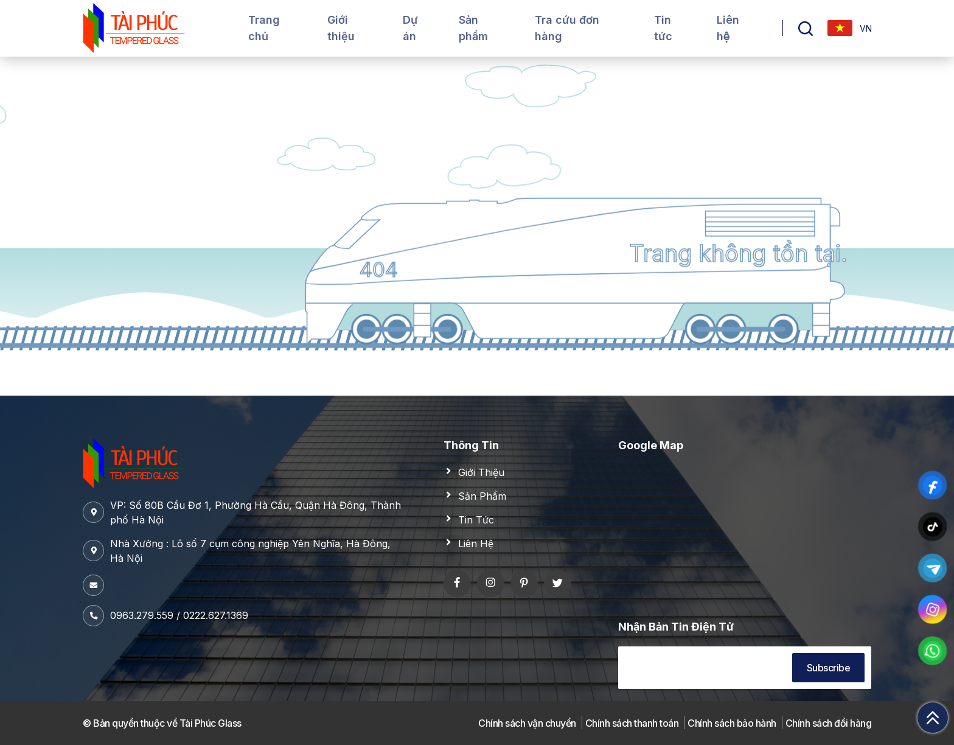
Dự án (410, 28)
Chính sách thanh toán (632, 723)
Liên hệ (728, 28)
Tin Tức (476, 520)
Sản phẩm (473, 28)
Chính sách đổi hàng (828, 723)
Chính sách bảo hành (732, 723)
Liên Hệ (475, 543)
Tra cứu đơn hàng (567, 28)
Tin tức (663, 28)
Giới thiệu (341, 28)
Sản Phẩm (482, 496)
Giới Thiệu (481, 472)
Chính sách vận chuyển (527, 723)
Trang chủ (264, 28)
